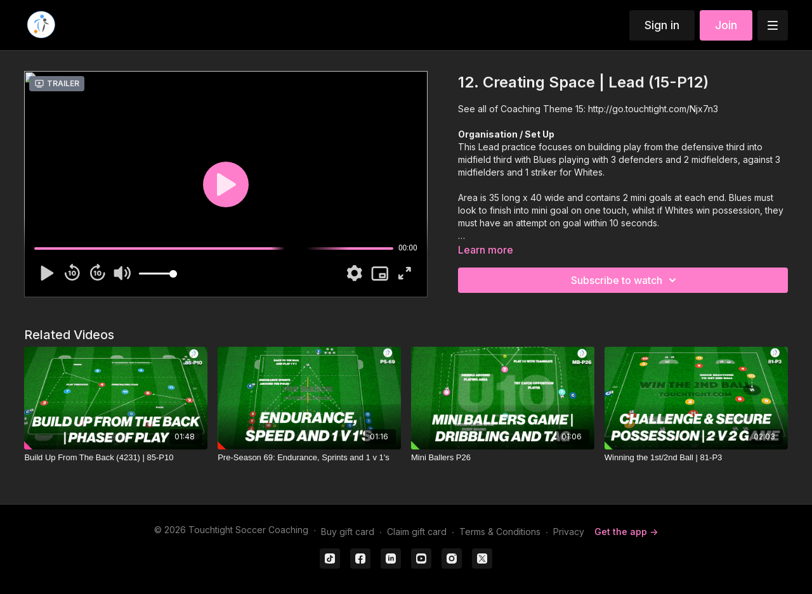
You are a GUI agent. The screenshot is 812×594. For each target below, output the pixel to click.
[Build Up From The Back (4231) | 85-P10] (115, 457)
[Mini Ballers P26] (502, 457)
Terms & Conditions (499, 531)
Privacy (568, 531)
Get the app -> (626, 531)
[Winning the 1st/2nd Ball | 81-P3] (696, 457)
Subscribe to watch (625, 280)
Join (726, 25)
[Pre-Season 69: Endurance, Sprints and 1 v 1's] (309, 457)
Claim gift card (417, 531)
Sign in (662, 25)
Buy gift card (347, 531)
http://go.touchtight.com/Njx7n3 (653, 108)
